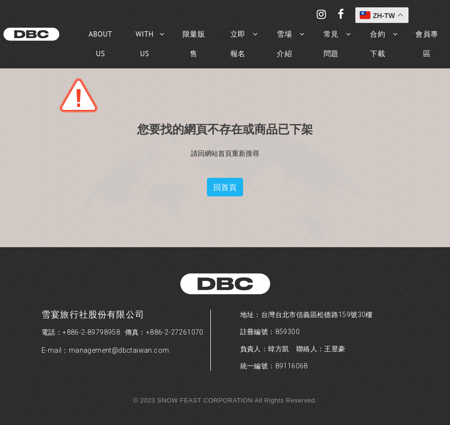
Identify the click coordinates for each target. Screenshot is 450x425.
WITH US (145, 43)
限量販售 (194, 43)
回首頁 (225, 187)
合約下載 (377, 43)
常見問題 (331, 43)
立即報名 (237, 43)
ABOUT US (100, 43)
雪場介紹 (284, 43)
